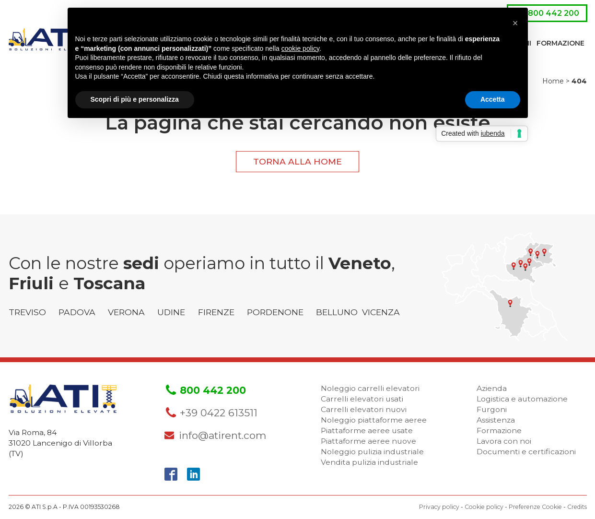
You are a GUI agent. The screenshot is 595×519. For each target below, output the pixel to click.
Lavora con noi (504, 441)
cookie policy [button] (300, 48)
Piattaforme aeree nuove (368, 441)
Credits (577, 506)
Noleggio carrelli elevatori (370, 388)
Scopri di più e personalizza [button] (135, 99)
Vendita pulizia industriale (369, 462)
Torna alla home (297, 161)
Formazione (560, 43)
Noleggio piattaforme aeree (374, 420)
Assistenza (496, 420)
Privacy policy (439, 506)
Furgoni (492, 409)
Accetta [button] (492, 99)
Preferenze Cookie (535, 506)
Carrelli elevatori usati (362, 398)
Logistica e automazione (522, 398)
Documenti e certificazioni (526, 451)
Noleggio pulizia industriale (372, 451)
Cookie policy (484, 506)
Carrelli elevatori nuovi (364, 409)
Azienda (492, 388)
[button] (515, 23)
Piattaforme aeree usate (367, 430)
